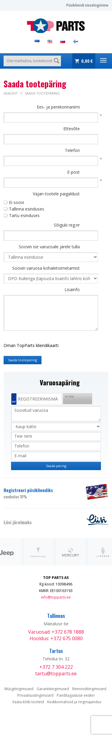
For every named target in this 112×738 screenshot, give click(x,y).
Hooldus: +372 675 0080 (56, 638)
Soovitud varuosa (56, 413)
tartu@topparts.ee (56, 673)
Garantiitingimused (53, 688)
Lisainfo (72, 289)
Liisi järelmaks (18, 522)
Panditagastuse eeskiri (76, 695)
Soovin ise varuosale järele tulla (49, 246)
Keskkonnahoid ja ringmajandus (74, 701)
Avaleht (11, 93)
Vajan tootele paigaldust (56, 194)
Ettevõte (71, 128)
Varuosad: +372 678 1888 (56, 632)
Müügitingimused (18, 688)
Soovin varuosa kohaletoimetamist (46, 268)
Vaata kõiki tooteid (28, 701)
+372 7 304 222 (56, 667)
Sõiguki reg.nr (67, 225)
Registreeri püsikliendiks (41, 493)
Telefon (72, 150)
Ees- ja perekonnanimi (58, 107)
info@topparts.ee (56, 597)
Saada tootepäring (42, 93)
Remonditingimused (89, 688)
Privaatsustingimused (35, 695)
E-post (73, 172)
